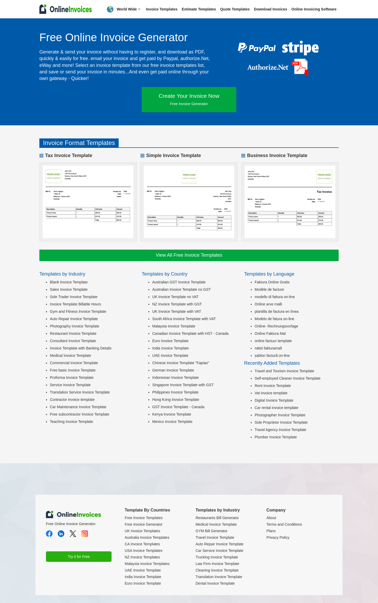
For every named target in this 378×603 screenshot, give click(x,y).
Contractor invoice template (72, 399)
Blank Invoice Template (69, 282)
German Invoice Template (173, 370)
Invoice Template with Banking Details (81, 348)
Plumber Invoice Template (276, 437)
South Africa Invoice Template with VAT (184, 319)
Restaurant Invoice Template (73, 333)
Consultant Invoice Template (73, 341)
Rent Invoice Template (273, 386)
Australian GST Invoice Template (179, 282)
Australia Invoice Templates (147, 537)
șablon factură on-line (272, 355)
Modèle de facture (269, 289)
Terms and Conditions (284, 524)
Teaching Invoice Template (71, 421)
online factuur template (273, 341)
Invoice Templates (161, 9)
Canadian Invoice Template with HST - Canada (190, 333)
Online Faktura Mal (270, 333)
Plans (271, 531)
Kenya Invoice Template (171, 414)
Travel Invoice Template (215, 537)
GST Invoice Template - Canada (178, 407)
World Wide (123, 9)
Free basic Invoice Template (73, 370)
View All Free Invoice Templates (189, 255)
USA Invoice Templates (143, 550)
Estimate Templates (199, 9)
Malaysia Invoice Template (173, 326)
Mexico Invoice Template (172, 421)
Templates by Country (164, 274)
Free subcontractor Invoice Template (79, 414)
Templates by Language (269, 274)
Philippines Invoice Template (175, 392)
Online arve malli (268, 304)
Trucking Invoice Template (217, 557)
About (271, 518)
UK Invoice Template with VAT (176, 311)
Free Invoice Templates (143, 518)
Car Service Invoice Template (219, 550)
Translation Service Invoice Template (80, 392)
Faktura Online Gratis (272, 282)
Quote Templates (235, 9)
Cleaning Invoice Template (217, 570)
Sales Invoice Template (69, 289)
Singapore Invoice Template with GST (183, 385)
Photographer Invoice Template (280, 415)
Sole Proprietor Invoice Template (281, 422)
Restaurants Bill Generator (217, 518)
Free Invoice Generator (143, 524)
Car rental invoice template (276, 408)
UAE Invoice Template (170, 355)
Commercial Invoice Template (74, 363)
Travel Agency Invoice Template (280, 430)
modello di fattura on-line (275, 297)
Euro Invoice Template (170, 341)
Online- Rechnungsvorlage (276, 326)
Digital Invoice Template (274, 400)
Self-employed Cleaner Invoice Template (288, 378)
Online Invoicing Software (314, 9)
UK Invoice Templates (142, 531)
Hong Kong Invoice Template (175, 399)
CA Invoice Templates (142, 544)
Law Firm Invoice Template (217, 564)
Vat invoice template (271, 393)
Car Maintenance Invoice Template (78, 407)
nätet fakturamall (268, 348)
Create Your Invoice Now (189, 99)
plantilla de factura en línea (276, 311)
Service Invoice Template (70, 385)
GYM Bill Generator (211, 531)
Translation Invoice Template (219, 577)
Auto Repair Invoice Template (74, 319)
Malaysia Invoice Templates (147, 564)
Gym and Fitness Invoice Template (78, 311)
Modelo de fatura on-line (274, 319)
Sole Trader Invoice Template (73, 297)
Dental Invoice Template (215, 583)
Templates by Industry (62, 274)
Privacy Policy (277, 537)
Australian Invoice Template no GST (181, 289)
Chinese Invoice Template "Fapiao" (180, 363)
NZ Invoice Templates (142, 557)
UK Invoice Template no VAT (175, 297)
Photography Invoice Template (74, 326)
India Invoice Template (170, 348)
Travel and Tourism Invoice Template (284, 371)
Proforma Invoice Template (71, 377)
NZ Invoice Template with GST (177, 304)
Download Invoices (270, 9)
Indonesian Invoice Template (175, 377)
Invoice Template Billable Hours (75, 304)
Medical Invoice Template (70, 355)
